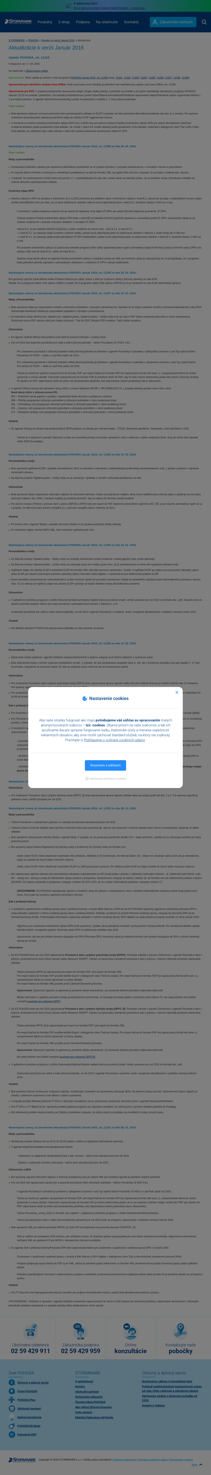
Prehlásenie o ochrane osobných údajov (114, 740)
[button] (105, 778)
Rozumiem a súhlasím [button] (105, 765)
